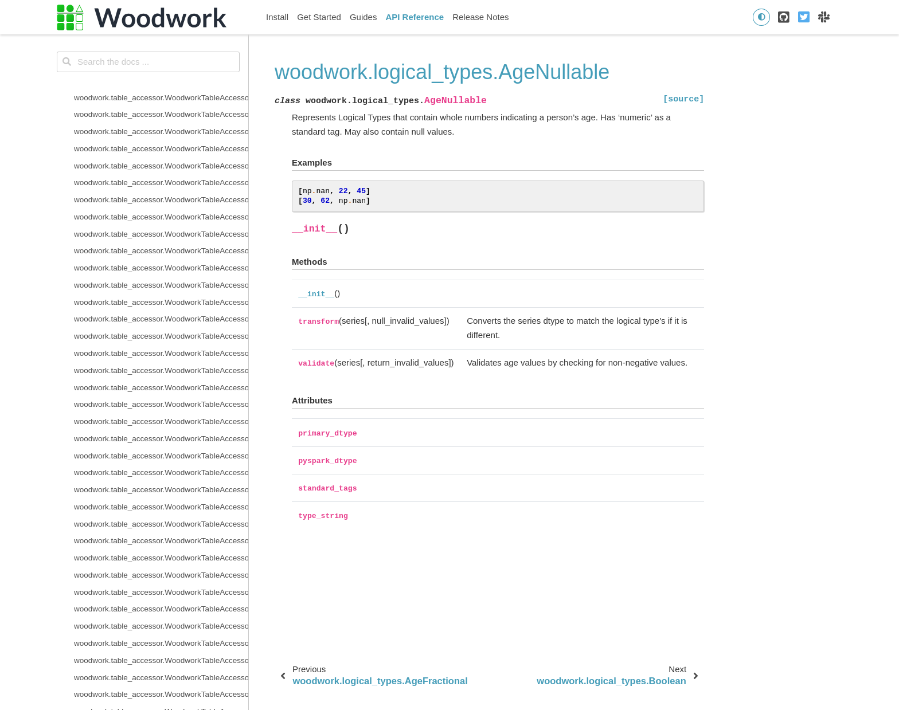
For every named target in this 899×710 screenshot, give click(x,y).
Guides (363, 17)
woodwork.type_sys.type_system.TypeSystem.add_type (161, 547)
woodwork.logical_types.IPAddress (133, 342)
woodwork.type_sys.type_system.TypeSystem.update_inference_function (161, 615)
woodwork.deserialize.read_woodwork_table (150, 69)
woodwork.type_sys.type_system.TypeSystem (153, 529)
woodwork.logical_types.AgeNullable (142, 137)
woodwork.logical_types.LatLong (130, 359)
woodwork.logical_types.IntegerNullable (142, 325)
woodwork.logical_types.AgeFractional (140, 120)
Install (277, 17)
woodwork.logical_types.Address (130, 86)
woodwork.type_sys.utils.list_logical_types (146, 649)
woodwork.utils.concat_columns (128, 683)
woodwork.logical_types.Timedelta (132, 478)
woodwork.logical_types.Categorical (135, 188)
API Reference (414, 17)
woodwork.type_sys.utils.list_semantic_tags (148, 666)
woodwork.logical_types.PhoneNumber (141, 427)
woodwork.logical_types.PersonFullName (145, 410)
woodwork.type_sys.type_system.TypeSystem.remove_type (161, 580)
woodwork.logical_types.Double (128, 257)
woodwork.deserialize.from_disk (128, 52)
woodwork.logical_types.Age (122, 103)
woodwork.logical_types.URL (123, 512)
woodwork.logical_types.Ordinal (128, 393)
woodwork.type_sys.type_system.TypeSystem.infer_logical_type (161, 563)
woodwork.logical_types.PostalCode (136, 444)
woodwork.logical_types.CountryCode (139, 205)
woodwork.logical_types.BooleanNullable (144, 171)
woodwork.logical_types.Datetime (131, 240)
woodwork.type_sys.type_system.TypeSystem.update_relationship (161, 631)
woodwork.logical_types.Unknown (132, 495)
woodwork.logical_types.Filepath (129, 291)
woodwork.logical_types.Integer (128, 308)
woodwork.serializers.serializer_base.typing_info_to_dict (161, 35)
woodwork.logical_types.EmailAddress (140, 273)
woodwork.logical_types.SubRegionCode (144, 461)
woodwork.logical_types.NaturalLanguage (145, 376)
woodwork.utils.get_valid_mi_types (133, 700)
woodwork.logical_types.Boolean (130, 154)
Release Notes (480, 17)
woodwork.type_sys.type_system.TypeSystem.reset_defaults (161, 598)
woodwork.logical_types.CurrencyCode (141, 222)
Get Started (319, 17)
